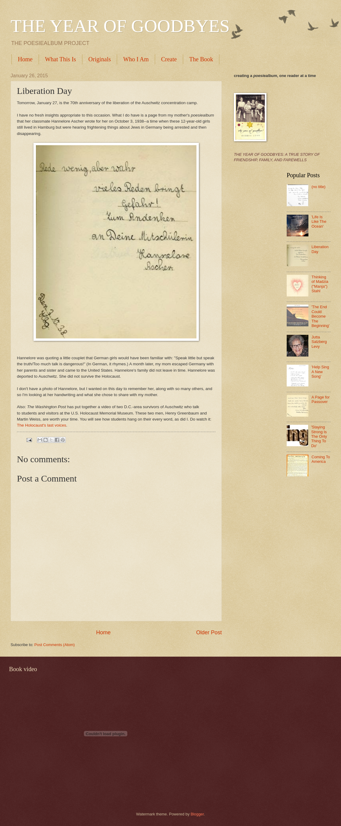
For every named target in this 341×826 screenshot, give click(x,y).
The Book (201, 59)
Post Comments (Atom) (54, 644)
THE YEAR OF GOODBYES (120, 26)
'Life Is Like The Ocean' (318, 222)
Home (25, 59)
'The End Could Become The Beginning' (320, 316)
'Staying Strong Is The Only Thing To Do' (319, 436)
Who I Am (135, 59)
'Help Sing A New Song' (320, 372)
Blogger (197, 814)
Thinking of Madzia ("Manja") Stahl (319, 284)
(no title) (318, 186)
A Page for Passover (320, 399)
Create (169, 59)
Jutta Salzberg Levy (319, 342)
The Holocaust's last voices (41, 425)
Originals (99, 59)
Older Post (209, 632)
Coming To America (320, 459)
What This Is (60, 59)
